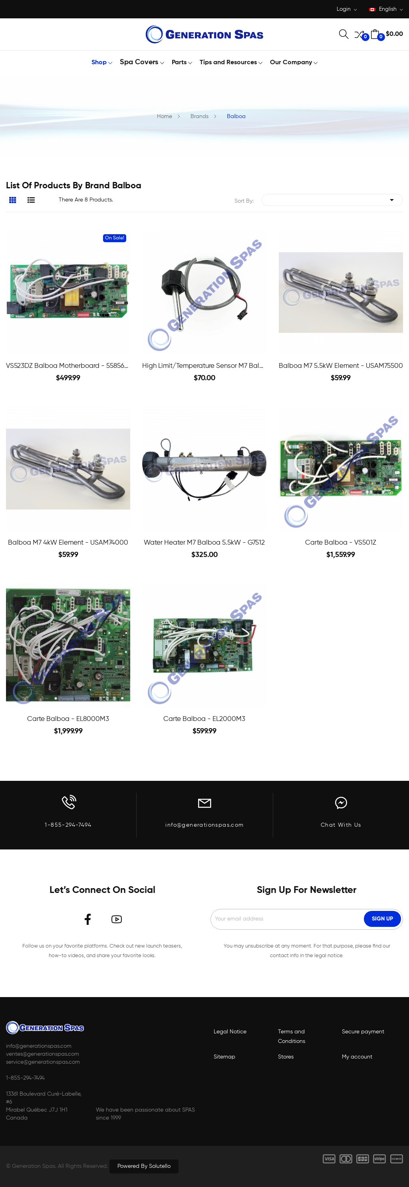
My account (357, 1057)
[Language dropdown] (386, 9)
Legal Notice (230, 1032)
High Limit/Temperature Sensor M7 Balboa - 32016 (204, 366)
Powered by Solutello (144, 1166)
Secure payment (363, 1032)
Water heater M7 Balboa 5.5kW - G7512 (204, 542)
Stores (286, 1057)
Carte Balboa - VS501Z (340, 542)
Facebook (87, 919)
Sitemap (224, 1057)
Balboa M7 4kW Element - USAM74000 (68, 542)
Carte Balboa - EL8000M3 (68, 719)
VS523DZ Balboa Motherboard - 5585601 (68, 366)
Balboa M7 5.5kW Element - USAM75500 (341, 366)
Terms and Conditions (291, 1036)
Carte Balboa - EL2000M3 (204, 719)
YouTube (116, 919)
